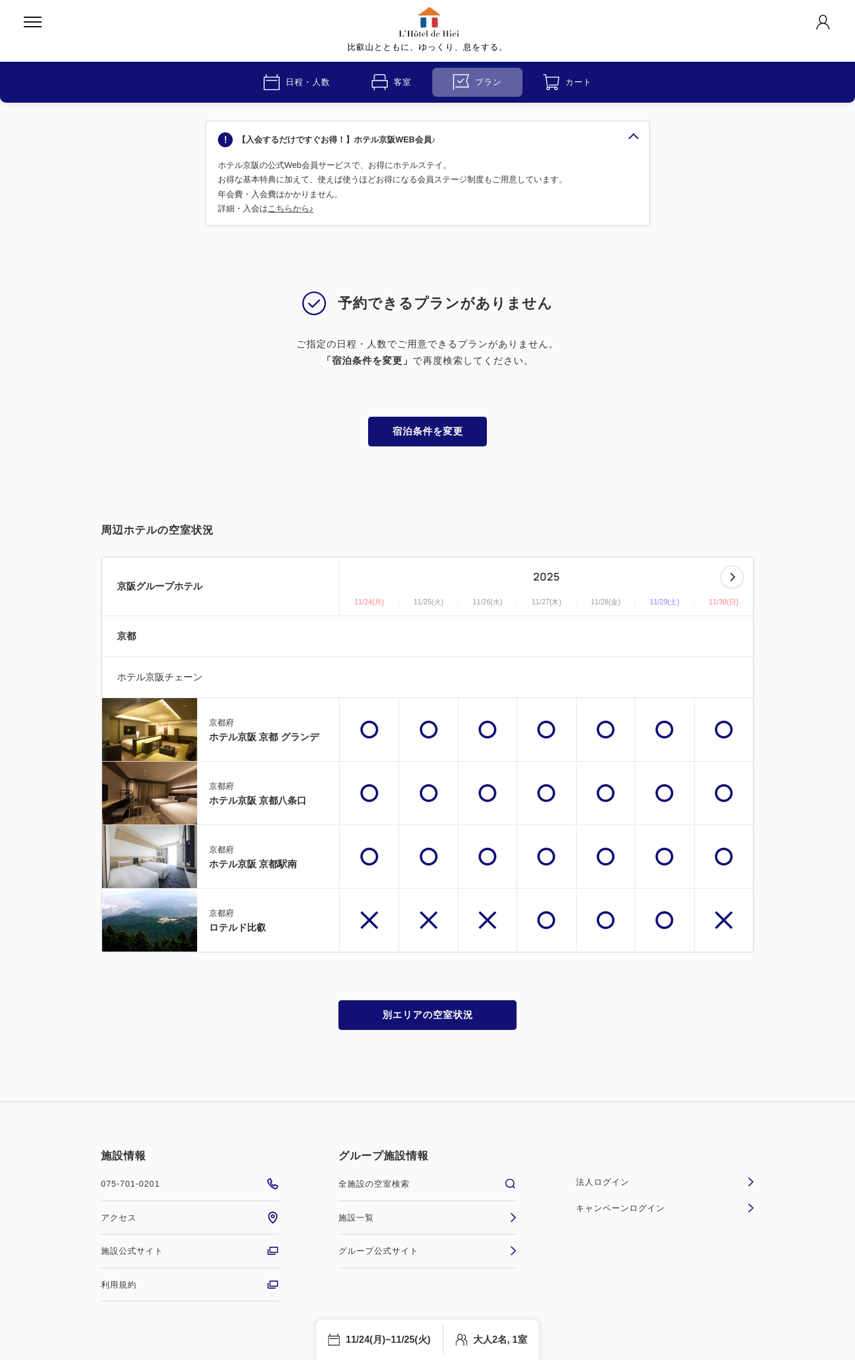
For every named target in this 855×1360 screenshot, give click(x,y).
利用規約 (190, 1285)
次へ (732, 577)
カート (567, 82)
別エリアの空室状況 (427, 1015)
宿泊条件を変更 (427, 431)
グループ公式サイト (427, 1251)
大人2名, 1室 (500, 1339)
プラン (477, 82)
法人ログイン (665, 1182)
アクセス (190, 1217)
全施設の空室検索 (427, 1184)
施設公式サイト (190, 1251)
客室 (391, 82)
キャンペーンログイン (665, 1208)
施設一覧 (427, 1217)
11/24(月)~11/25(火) (388, 1339)
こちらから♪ (291, 208)
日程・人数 (297, 82)
